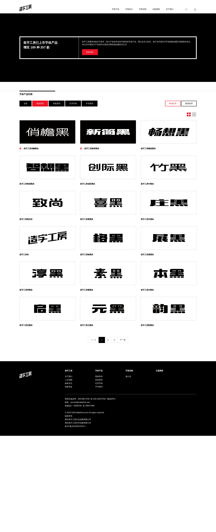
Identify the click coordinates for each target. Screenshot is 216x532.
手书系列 (89, 103)
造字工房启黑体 (26, 421)
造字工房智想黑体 (26, 216)
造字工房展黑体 (147, 319)
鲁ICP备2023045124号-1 (75, 522)
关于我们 (169, 9)
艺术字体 (73, 103)
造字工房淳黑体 (26, 370)
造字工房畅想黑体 (148, 164)
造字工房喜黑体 (86, 267)
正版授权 (156, 9)
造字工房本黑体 (147, 370)
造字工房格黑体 (86, 319)
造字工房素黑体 (86, 370)
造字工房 (68, 467)
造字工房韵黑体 (147, 421)
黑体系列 (40, 103)
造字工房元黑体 (86, 421)
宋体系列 (56, 103)
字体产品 (115, 9)
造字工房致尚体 (26, 267)
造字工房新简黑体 (89, 164)
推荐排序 (189, 103)
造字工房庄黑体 (147, 267)
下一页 (122, 436)
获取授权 (90, 52)
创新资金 (68, 483)
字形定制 (129, 467)
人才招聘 (68, 476)
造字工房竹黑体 (147, 216)
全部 (25, 103)
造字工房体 (24, 319)
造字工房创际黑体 (87, 216)
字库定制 (142, 9)
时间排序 (173, 103)
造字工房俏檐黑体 (29, 164)
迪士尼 (128, 473)
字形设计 (129, 9)
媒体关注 (68, 479)
